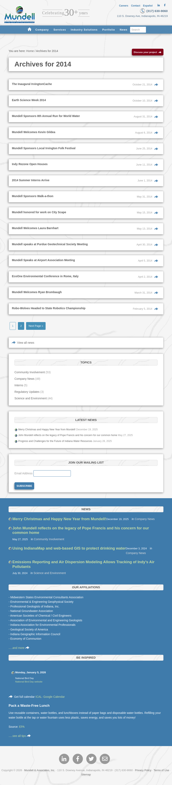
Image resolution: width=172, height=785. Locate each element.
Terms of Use (161, 771)
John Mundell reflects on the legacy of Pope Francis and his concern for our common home (67, 436)
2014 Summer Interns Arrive (30, 181)
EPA (22, 727)
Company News (24, 379)
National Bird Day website (29, 682)
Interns (18, 386)
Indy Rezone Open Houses (29, 165)
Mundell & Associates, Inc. (39, 771)
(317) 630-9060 (153, 11)
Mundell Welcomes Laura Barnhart (35, 229)
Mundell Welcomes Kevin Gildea (33, 133)
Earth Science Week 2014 (29, 101)
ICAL (38, 697)
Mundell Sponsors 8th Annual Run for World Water (46, 117)
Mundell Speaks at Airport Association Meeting (43, 261)
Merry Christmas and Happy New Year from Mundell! (47, 430)
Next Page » (35, 326)
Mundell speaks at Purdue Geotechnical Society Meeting (50, 245)
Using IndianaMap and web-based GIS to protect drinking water (69, 549)
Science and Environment (30, 399)
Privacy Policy (143, 771)
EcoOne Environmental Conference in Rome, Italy (45, 277)
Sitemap (86, 775)
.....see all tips (20, 737)
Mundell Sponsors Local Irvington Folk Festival (43, 149)
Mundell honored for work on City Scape (39, 213)
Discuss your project (148, 53)
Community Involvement (29, 373)
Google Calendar (54, 697)
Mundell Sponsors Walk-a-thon (32, 197)
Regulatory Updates (26, 392)
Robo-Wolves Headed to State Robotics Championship (48, 309)
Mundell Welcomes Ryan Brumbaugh (37, 293)
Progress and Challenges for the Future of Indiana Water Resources (55, 442)
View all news (25, 343)
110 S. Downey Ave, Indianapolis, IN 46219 (144, 15)
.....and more (19, 648)
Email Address (23, 474)
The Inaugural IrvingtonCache (32, 85)
